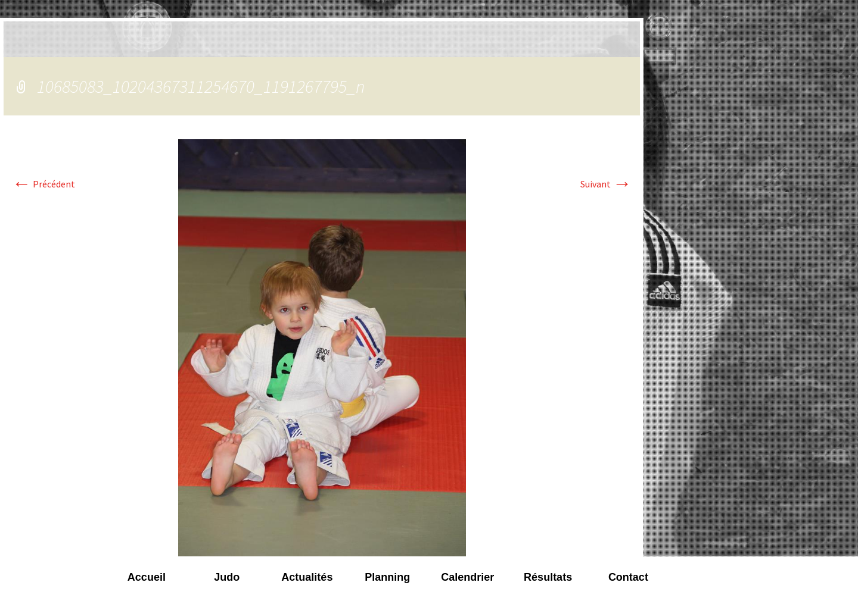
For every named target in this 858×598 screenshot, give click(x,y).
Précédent (43, 184)
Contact (628, 577)
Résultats (548, 577)
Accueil (147, 577)
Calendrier (467, 577)
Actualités (306, 577)
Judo (227, 577)
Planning (387, 577)
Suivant (606, 184)
